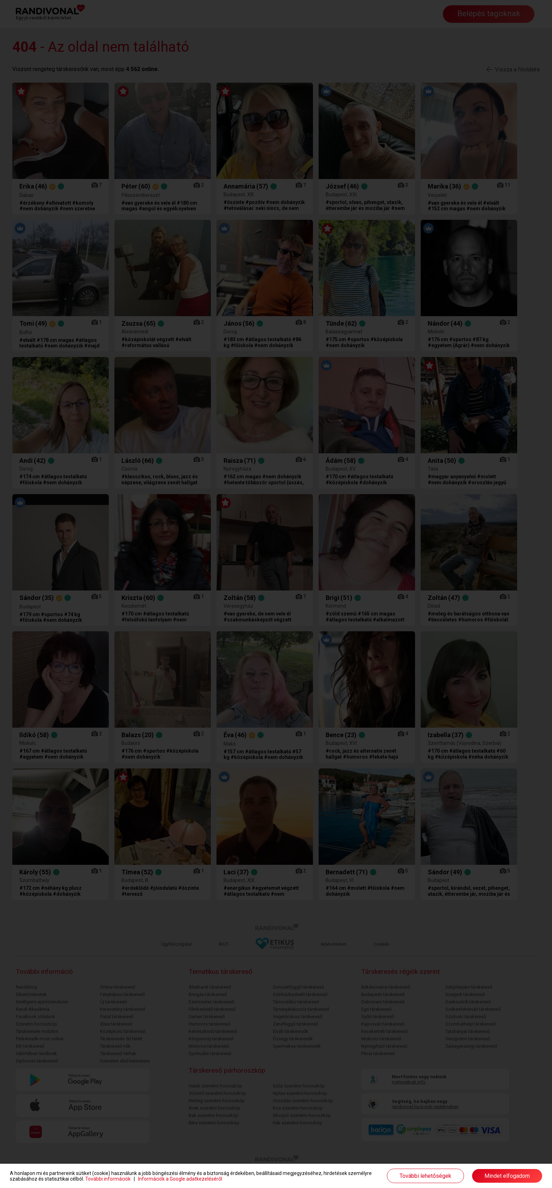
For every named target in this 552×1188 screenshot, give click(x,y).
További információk (108, 1179)
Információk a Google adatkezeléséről (180, 1179)
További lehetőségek (425, 1176)
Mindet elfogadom (507, 1176)
